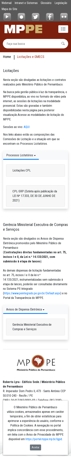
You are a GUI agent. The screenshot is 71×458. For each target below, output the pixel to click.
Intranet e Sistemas (26, 3)
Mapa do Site (9, 9)
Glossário (46, 3)
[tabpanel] (35, 183)
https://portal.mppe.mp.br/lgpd (44, 439)
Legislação (61, 3)
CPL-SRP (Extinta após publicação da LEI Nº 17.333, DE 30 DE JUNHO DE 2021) (34, 196)
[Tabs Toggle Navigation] (21, 155)
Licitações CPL (21, 170)
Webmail (7, 3)
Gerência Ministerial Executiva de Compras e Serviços (31, 327)
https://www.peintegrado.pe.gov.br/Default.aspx (32, 293)
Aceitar (35, 447)
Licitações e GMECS (30, 57)
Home (7, 57)
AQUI (27, 127)
